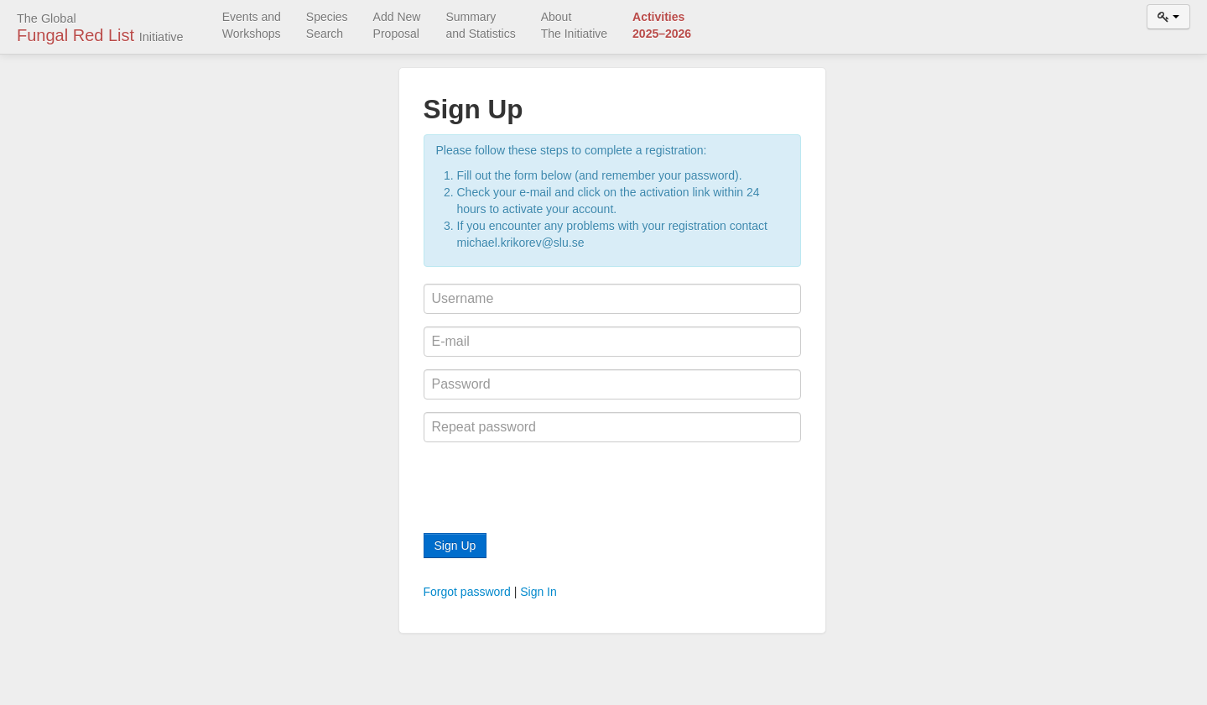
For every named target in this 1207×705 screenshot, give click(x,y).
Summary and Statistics (480, 25)
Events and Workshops (251, 25)
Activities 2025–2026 (661, 25)
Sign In (538, 591)
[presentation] (551, 487)
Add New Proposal (397, 25)
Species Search (327, 25)
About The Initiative (574, 25)
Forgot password (467, 591)
